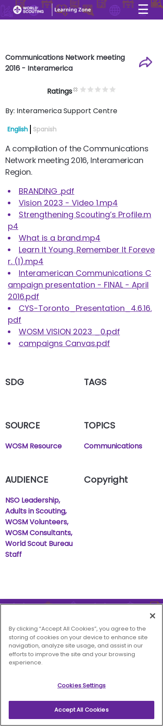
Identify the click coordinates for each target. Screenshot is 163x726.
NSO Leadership (32, 500)
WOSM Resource (33, 446)
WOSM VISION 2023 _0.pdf (69, 331)
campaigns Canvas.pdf (64, 343)
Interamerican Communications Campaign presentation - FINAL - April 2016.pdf (79, 285)
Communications (113, 446)
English (17, 129)
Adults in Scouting (35, 511)
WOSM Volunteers (36, 522)
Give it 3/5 (106, 89)
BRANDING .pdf (46, 191)
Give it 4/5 (114, 89)
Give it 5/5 (121, 89)
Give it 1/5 (92, 89)
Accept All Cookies (81, 712)
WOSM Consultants (38, 533)
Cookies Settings (81, 687)
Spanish (45, 129)
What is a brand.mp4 (59, 237)
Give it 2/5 (99, 89)
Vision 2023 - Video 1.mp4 (68, 202)
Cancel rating (84, 89)
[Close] (152, 618)
